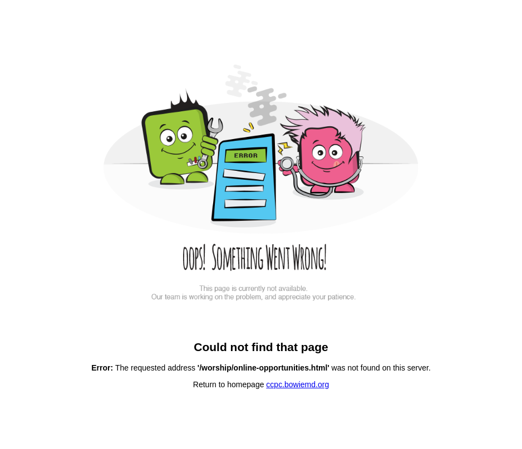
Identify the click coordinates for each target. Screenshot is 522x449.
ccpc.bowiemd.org (297, 384)
